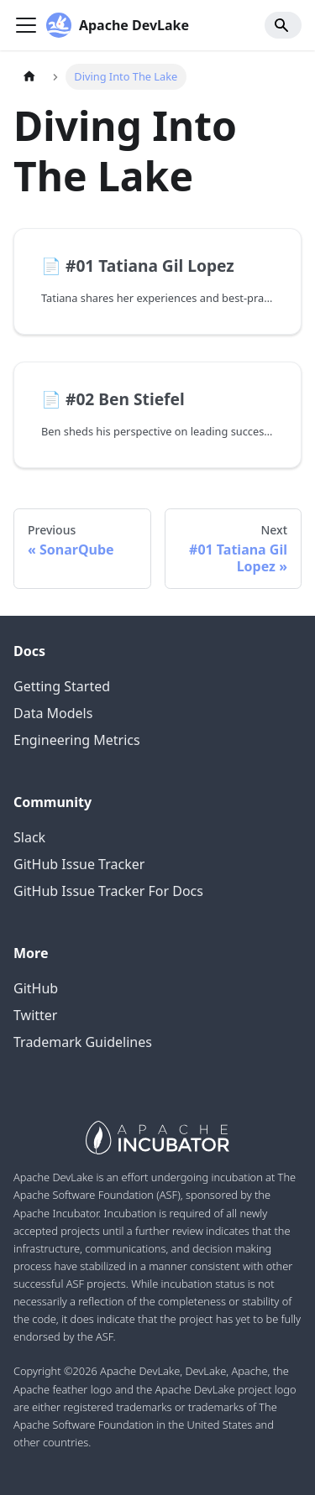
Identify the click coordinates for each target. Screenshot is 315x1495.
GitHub (35, 988)
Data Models (52, 713)
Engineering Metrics (76, 740)
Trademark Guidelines (82, 1042)
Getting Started (61, 686)
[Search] (283, 25)
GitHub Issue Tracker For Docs (108, 891)
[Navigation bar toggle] (26, 25)
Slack (29, 837)
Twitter (35, 1015)
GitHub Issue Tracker (78, 864)
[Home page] (29, 77)
